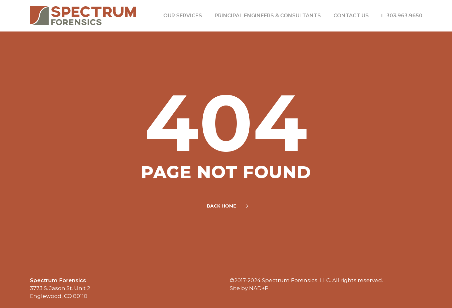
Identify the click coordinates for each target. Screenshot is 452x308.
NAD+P (259, 288)
